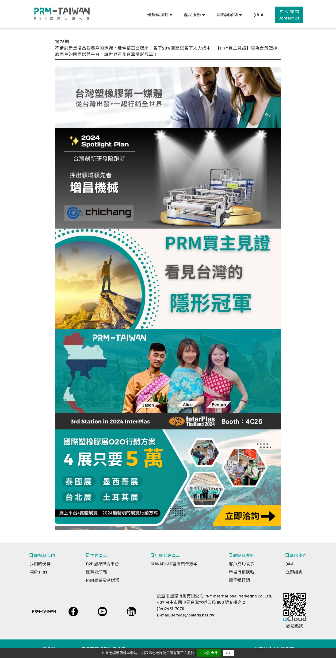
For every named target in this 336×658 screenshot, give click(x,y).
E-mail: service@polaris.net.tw (185, 614)
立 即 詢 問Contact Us (289, 14)
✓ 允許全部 (208, 653)
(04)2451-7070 (170, 608)
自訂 (229, 653)
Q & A (258, 14)
